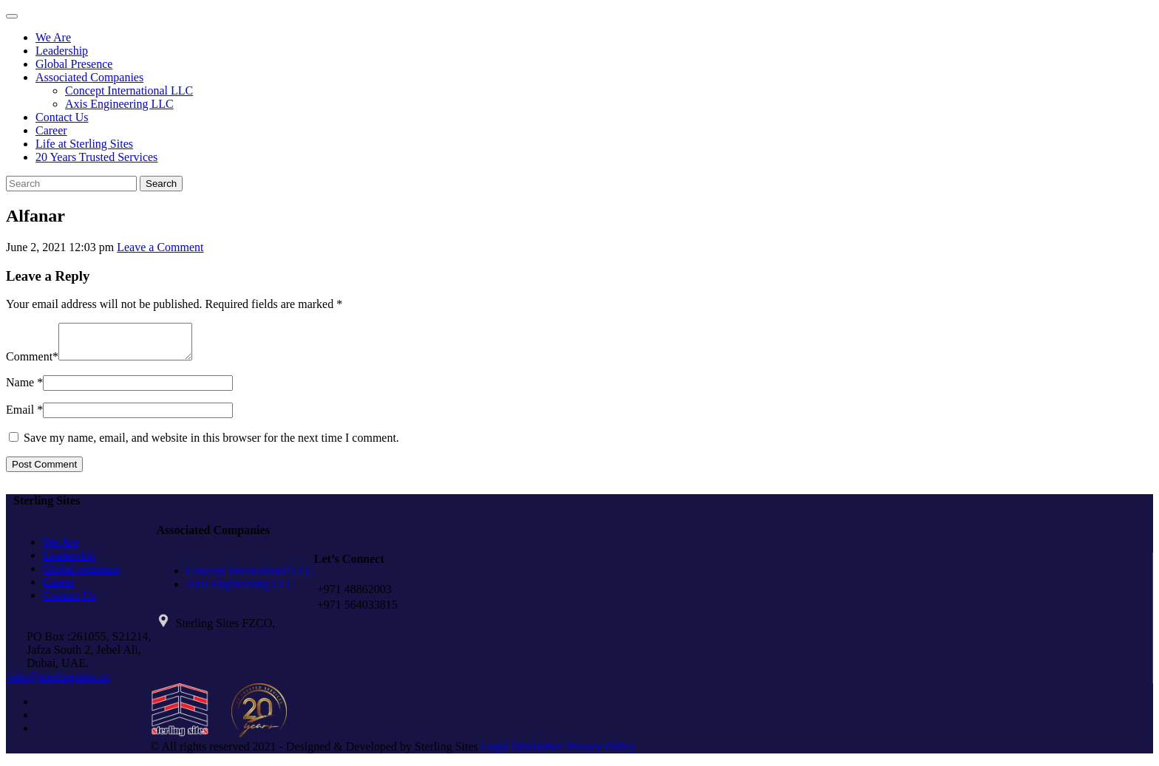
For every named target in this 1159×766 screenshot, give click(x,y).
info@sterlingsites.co (57, 683)
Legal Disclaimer (522, 753)
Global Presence (73, 64)
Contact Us (62, 117)
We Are (53, 37)
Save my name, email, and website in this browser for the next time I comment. (211, 444)
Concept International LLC (129, 90)
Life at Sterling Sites (84, 143)
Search (161, 183)
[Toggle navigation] (12, 16)
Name (20, 389)
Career (51, 130)
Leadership (61, 50)
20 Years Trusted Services (96, 157)
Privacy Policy (600, 753)
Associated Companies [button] (89, 77)
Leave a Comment (160, 247)
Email (20, 416)
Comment (29, 363)
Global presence (81, 575)
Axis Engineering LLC (119, 104)
